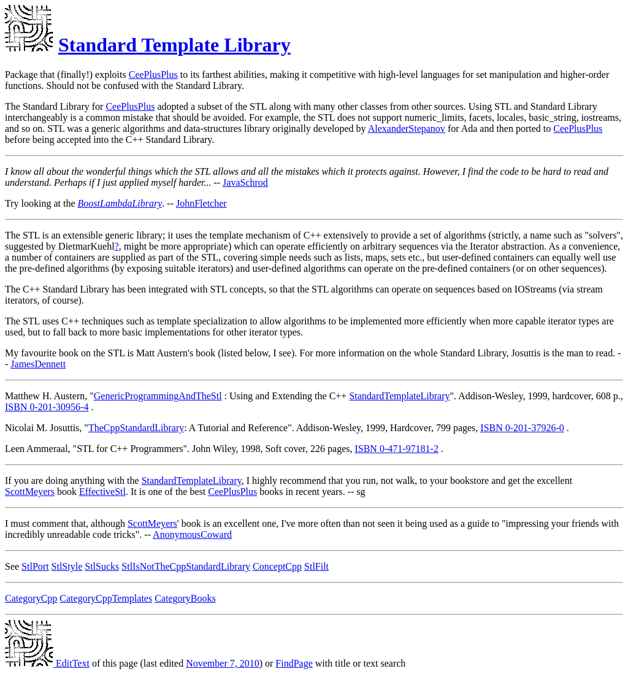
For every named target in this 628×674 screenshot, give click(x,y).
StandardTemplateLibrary (399, 396)
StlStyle (67, 566)
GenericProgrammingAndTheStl (158, 396)
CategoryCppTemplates (105, 598)
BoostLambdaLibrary (120, 203)
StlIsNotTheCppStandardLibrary (185, 566)
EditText (47, 663)
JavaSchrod (245, 182)
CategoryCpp (31, 598)
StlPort (34, 566)
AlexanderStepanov (406, 128)
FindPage (293, 663)
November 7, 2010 (222, 663)
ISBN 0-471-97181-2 (396, 448)
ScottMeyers (30, 491)
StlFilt (316, 566)
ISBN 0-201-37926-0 (522, 428)
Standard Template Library (174, 45)
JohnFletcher (201, 203)
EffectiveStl (102, 491)
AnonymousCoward (192, 534)
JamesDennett (38, 364)
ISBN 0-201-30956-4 (46, 407)
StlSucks (102, 566)
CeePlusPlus (153, 74)
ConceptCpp (277, 566)
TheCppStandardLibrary (136, 428)
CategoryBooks (185, 598)
